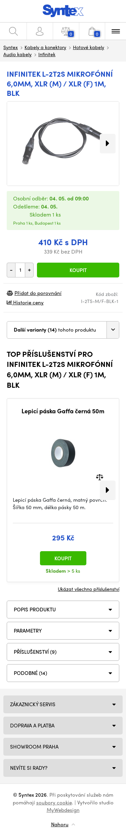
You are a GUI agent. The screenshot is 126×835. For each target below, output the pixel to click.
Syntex (10, 47)
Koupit (78, 270)
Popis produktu (35, 609)
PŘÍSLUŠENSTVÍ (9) (35, 651)
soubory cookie (54, 802)
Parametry (28, 630)
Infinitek (46, 54)
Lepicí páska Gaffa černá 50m (63, 411)
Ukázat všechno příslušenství (88, 588)
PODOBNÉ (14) (30, 673)
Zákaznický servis (32, 704)
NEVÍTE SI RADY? (28, 767)
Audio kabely (17, 54)
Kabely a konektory (45, 47)
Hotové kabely (88, 47)
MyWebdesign (63, 809)
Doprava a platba (32, 725)
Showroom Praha (34, 746)
